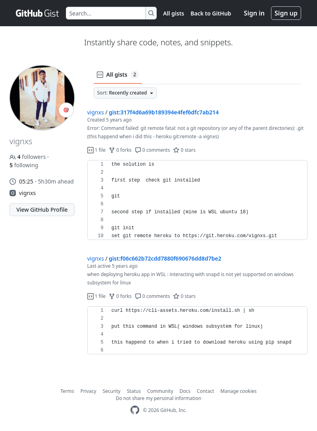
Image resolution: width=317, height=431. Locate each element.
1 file (96, 150)
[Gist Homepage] (38, 13)
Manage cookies (239, 391)
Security (112, 391)
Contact (205, 391)
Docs (185, 391)
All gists (173, 13)
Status (134, 391)
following (24, 165)
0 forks (120, 150)
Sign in (254, 13)
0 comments (152, 150)
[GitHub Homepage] (135, 410)
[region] (197, 200)
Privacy (88, 391)
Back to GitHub (210, 13)
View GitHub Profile (41, 209)
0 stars (184, 150)
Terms (67, 391)
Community (160, 391)
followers (28, 156)
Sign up (286, 13)
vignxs (27, 193)
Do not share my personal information (159, 398)
